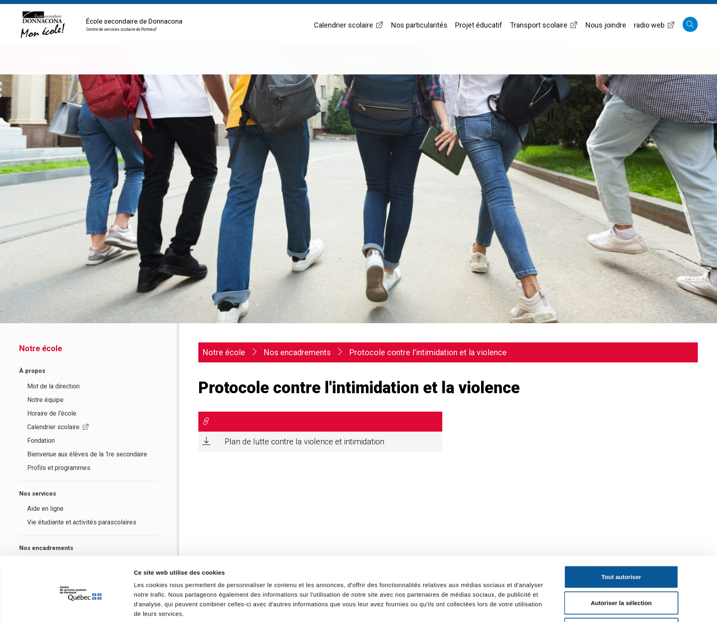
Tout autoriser (621, 543)
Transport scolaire (544, 25)
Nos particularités (419, 25)
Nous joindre (605, 25)
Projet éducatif (478, 25)
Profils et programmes (58, 468)
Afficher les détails (469, 606)
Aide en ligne (45, 508)
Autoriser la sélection (621, 569)
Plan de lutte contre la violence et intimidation (304, 441)
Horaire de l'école (51, 413)
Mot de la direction (53, 386)
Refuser (621, 595)
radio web (654, 25)
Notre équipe (45, 400)
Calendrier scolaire (348, 25)
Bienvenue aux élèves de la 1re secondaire (87, 454)
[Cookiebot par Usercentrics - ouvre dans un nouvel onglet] (81, 606)
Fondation (41, 440)
